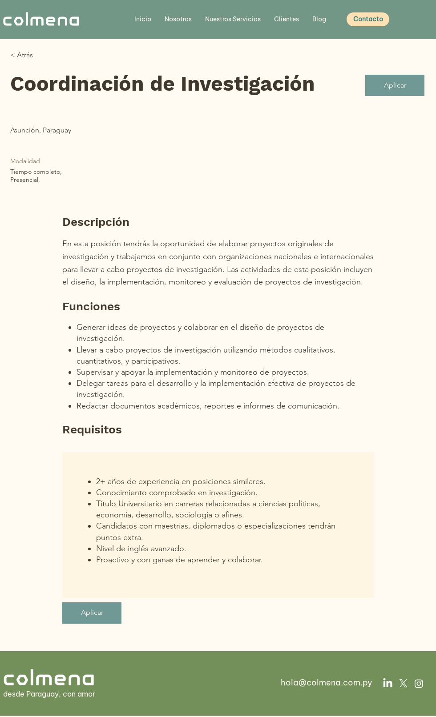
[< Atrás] (41, 55)
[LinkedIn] (387, 683)
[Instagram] (418, 683)
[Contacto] (368, 19)
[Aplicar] (394, 85)
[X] (403, 683)
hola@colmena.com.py (326, 682)
